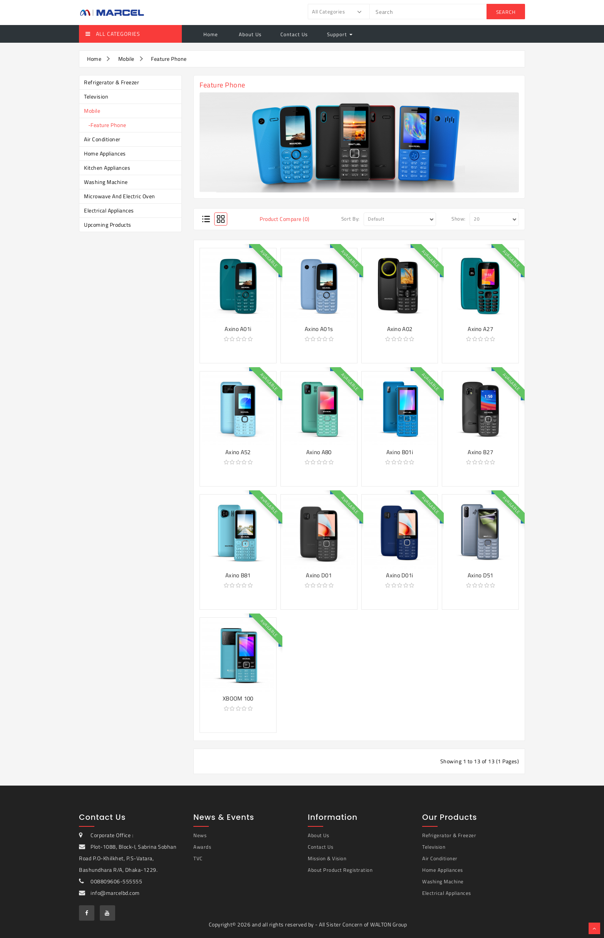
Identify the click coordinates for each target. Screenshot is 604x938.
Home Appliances (105, 153)
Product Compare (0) (285, 219)
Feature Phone (169, 59)
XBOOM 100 (238, 698)
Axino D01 (319, 575)
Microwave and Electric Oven (119, 196)
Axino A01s (319, 328)
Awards (202, 847)
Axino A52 (238, 452)
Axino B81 (238, 575)
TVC (198, 858)
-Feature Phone (105, 125)
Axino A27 (480, 328)
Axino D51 (480, 575)
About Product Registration (340, 870)
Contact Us (294, 34)
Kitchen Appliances (107, 168)
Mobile (126, 59)
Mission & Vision (327, 858)
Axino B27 (480, 452)
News (199, 835)
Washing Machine (106, 182)
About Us (249, 34)
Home (210, 34)
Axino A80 (319, 452)
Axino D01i (399, 575)
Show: (458, 218)
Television (96, 96)
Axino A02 (400, 328)
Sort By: (350, 218)
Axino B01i (399, 452)
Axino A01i (238, 328)
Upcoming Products (107, 225)
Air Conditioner (102, 139)
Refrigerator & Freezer (111, 82)
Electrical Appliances (109, 210)
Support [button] (339, 34)
